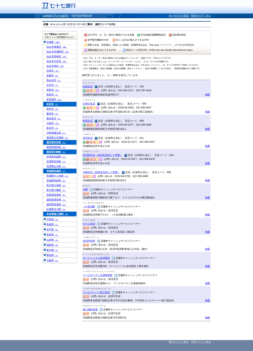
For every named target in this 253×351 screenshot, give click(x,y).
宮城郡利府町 (56, 180)
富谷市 (52, 128)
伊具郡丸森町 (56, 156)
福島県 (52, 244)
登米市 (52, 109)
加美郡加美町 (56, 194)
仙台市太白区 (56, 61)
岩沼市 (52, 104)
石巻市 (53, 70)
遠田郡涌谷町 (56, 199)
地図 (207, 94)
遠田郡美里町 (56, 204)
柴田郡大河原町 (57, 137)
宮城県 (53, 42)
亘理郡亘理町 (56, 161)
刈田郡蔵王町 (56, 132)
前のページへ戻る (179, 15)
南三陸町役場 (90, 309)
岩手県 (52, 229)
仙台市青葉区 (56, 46)
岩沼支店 (88, 138)
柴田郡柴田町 (56, 147)
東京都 (52, 250)
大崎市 (53, 123)
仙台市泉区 (55, 66)
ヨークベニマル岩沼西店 (96, 258)
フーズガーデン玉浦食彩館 (97, 275)
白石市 (52, 85)
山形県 (52, 239)
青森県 (52, 224)
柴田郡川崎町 (56, 151)
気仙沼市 (53, 80)
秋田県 (52, 234)
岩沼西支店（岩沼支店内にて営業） (102, 155)
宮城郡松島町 (56, 171)
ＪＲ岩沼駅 (89, 206)
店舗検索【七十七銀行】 (55, 15)
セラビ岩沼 (89, 223)
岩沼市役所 (89, 240)
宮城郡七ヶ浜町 (57, 175)
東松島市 (53, 118)
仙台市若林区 (56, 56)
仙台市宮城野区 (58, 51)
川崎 (85, 189)
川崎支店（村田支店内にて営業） (101, 172)
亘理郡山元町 (56, 166)
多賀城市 (54, 99)
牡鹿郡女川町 (56, 209)
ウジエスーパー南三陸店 (96, 292)
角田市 (52, 94)
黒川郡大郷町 (56, 190)
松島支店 (88, 86)
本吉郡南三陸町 (57, 214)
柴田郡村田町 (56, 142)
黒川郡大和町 (56, 185)
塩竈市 (52, 75)
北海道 (52, 219)
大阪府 (52, 260)
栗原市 (52, 113)
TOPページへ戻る (201, 15)
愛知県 (52, 255)
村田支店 (88, 120)
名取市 (53, 89)
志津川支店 (89, 103)
